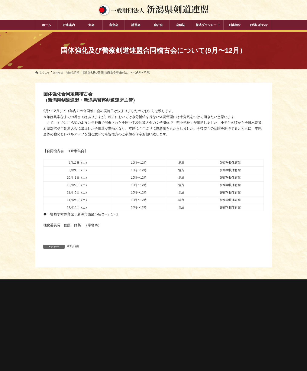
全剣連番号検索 (210, 309)
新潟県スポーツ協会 (212, 320)
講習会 (122, 330)
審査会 (122, 322)
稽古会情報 (73, 246)
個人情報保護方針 (49, 283)
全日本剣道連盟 (210, 315)
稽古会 (122, 337)
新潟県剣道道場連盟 (212, 326)
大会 (121, 315)
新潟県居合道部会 (211, 332)
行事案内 (124, 308)
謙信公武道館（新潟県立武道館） (220, 343)
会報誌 (122, 345)
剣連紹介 (124, 352)
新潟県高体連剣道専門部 (215, 337)
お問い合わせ (76, 283)
